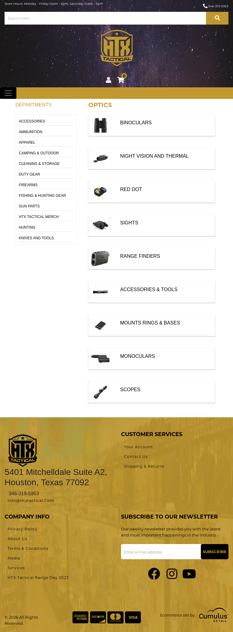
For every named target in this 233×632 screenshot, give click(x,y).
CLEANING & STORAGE (39, 164)
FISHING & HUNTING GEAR (42, 195)
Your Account (138, 447)
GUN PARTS (29, 206)
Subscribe (215, 551)
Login (108, 80)
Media (14, 558)
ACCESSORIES (32, 121)
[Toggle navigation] (8, 93)
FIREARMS (28, 185)
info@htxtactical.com (31, 500)
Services (16, 568)
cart (122, 79)
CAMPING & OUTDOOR (39, 153)
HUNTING (27, 227)
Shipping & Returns (144, 466)
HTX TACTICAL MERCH (39, 217)
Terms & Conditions (28, 548)
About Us (17, 538)
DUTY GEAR (29, 174)
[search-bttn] (217, 18)
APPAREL (27, 142)
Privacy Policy (23, 529)
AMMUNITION (30, 132)
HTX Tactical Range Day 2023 (38, 577)
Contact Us (136, 456)
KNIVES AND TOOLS (36, 238)
